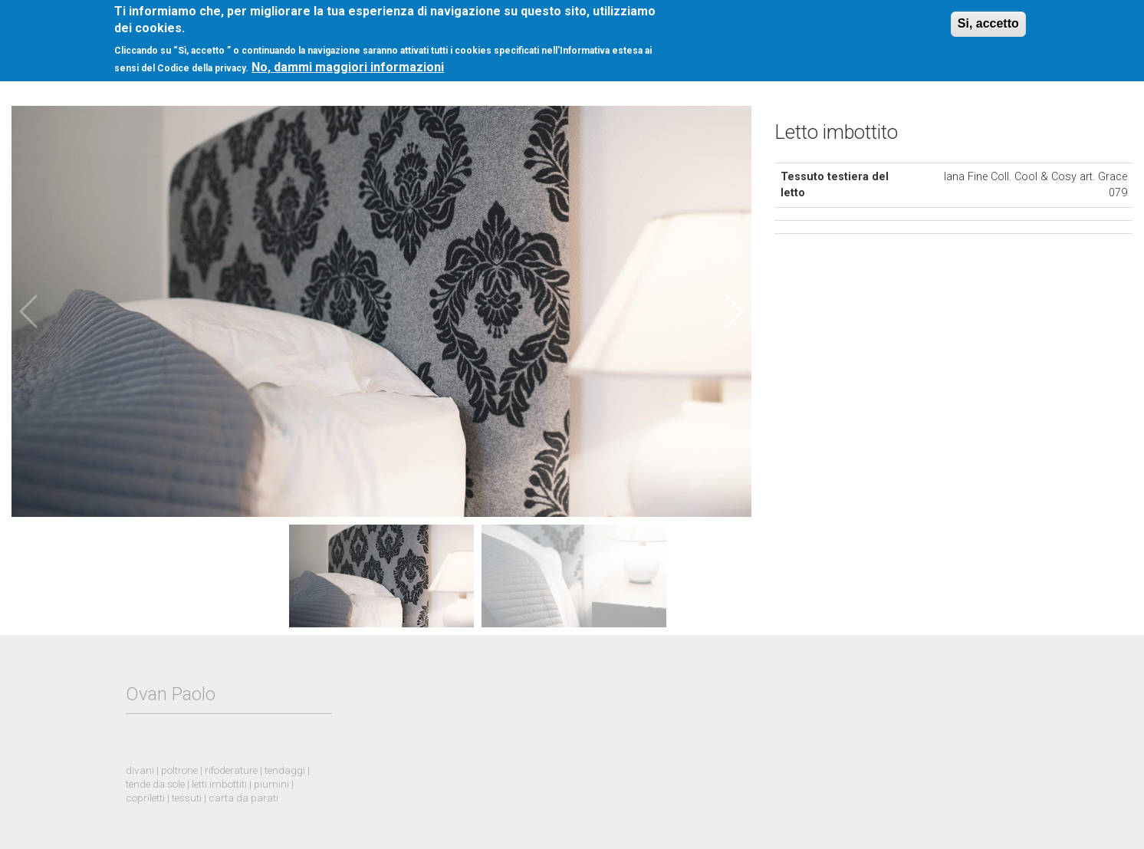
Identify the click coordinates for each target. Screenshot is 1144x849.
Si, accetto (988, 16)
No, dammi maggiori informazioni (347, 60)
